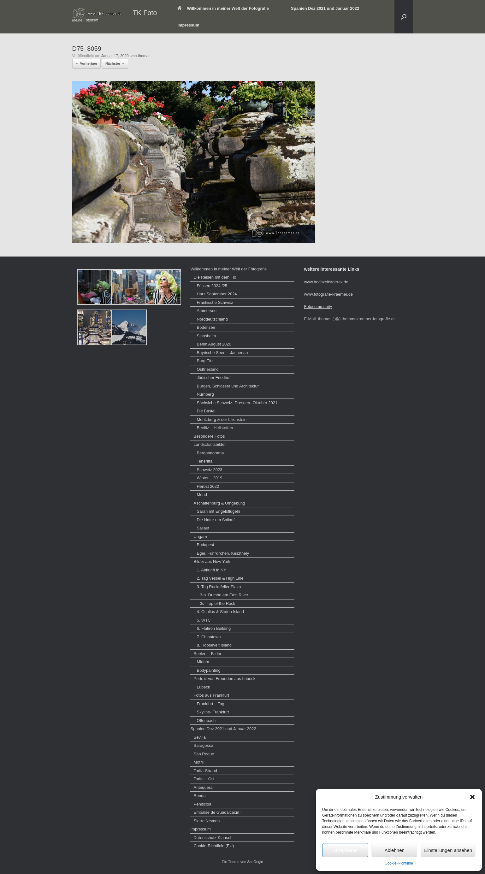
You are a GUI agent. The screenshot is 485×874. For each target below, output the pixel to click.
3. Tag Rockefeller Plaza (219, 586)
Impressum (188, 25)
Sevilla (199, 737)
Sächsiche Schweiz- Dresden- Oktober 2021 (237, 402)
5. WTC (203, 620)
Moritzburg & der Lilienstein (221, 419)
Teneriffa (204, 461)
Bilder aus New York (211, 561)
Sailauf (203, 528)
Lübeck (203, 687)
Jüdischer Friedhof (213, 377)
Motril (198, 762)
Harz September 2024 (217, 294)
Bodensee (206, 327)
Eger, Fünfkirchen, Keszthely (223, 553)
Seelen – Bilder (207, 653)
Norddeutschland (212, 319)
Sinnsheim (206, 336)
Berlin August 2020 (214, 344)
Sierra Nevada (206, 820)
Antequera (202, 787)
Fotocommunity (318, 306)
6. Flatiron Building (214, 628)
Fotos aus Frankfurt (211, 695)
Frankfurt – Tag (210, 703)
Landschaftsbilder (209, 444)
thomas (144, 56)
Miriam (203, 661)
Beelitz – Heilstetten (215, 427)
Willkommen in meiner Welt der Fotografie (223, 8)
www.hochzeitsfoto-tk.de (326, 282)
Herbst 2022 (208, 486)
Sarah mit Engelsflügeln (218, 511)
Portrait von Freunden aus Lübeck (224, 678)
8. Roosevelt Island (214, 645)
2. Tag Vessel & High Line (220, 578)
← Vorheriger (87, 63)
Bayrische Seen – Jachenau (222, 352)
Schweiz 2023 (209, 469)
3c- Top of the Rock (217, 603)
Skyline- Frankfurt (213, 712)
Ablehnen (394, 850)
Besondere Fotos (209, 436)
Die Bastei (206, 411)
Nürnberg (205, 394)
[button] (472, 797)
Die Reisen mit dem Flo (214, 277)
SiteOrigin (255, 862)
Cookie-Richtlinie (399, 863)
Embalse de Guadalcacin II (217, 812)
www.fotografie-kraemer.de (328, 294)
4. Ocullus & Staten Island (220, 611)
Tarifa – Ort (203, 779)
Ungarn (200, 536)
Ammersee (206, 310)
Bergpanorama (210, 453)
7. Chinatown (209, 637)
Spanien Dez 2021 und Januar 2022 (325, 8)
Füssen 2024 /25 (212, 285)
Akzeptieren (345, 850)
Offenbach (206, 720)
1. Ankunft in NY (211, 570)
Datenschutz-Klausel (212, 837)
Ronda (199, 795)
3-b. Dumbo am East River (224, 595)
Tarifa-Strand (205, 770)
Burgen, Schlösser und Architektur (228, 386)
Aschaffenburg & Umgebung (219, 503)
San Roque (203, 754)
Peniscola (202, 804)
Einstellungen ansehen (448, 850)
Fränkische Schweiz (215, 302)
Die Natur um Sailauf (215, 519)
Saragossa (203, 745)
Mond (202, 494)
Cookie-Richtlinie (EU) (213, 845)
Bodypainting (208, 670)
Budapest (205, 544)
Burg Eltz (205, 360)
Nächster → (115, 63)
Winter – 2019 (209, 477)
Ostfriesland (207, 369)
